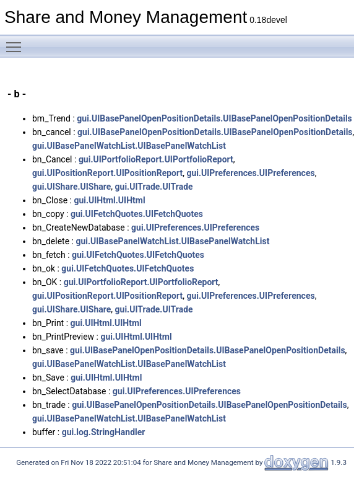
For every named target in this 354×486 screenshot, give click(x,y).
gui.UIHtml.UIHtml (109, 200)
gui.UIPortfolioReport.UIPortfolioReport (156, 159)
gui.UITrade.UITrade (154, 187)
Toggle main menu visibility (16, 41)
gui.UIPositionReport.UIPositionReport (107, 173)
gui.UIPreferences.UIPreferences (250, 173)
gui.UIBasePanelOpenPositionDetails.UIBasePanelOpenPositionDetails (214, 118)
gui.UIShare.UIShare (71, 187)
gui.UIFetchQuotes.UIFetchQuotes (137, 214)
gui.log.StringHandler (103, 432)
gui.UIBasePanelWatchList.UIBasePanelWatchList (129, 146)
